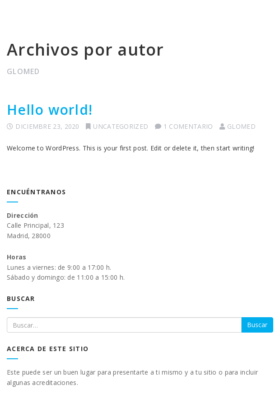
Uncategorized (120, 126)
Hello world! (50, 109)
